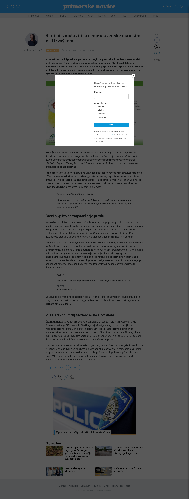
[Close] (133, 76)
